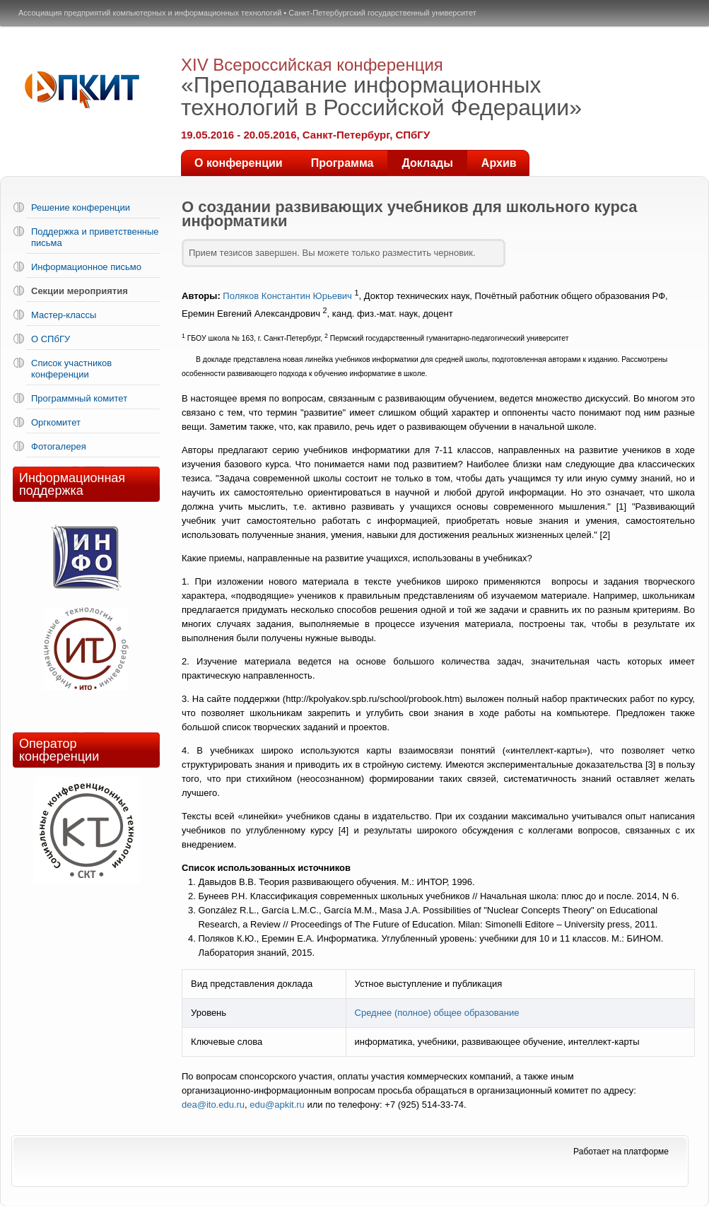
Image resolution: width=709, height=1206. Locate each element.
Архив (499, 163)
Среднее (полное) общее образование (437, 1012)
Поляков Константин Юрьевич (287, 296)
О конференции (238, 163)
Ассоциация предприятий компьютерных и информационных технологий (149, 12)
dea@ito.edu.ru (213, 1104)
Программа (342, 163)
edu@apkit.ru (277, 1104)
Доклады (427, 163)
